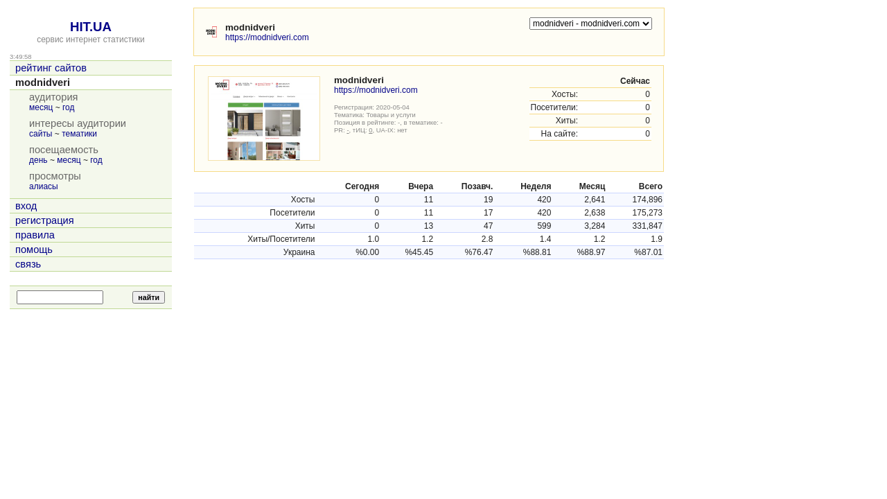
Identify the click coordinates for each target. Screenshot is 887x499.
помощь (34, 249)
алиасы (43, 186)
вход (26, 205)
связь (28, 264)
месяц (41, 107)
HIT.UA (91, 26)
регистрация (44, 220)
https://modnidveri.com (267, 37)
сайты (41, 134)
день (38, 160)
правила (35, 234)
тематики (79, 134)
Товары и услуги (391, 115)
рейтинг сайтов (51, 67)
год (68, 107)
